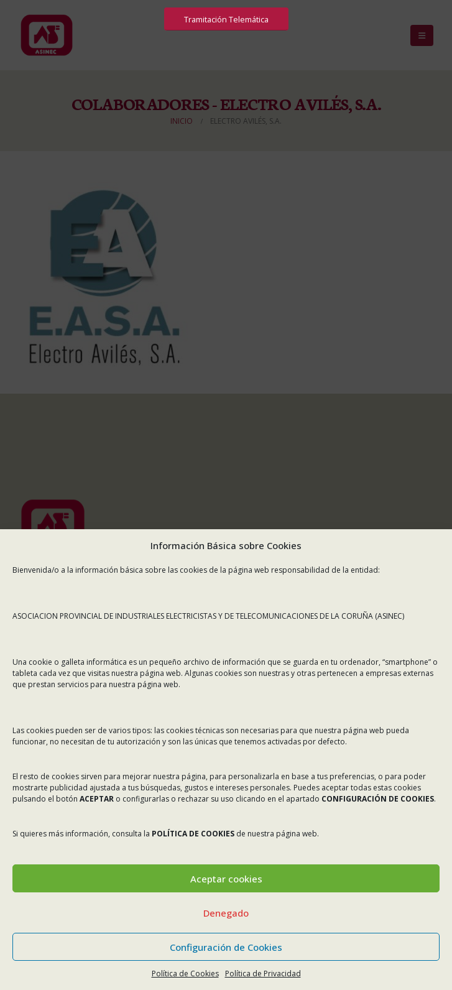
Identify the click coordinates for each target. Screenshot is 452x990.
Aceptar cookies (226, 878)
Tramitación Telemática (226, 19)
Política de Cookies (185, 973)
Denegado (226, 913)
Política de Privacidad (263, 973)
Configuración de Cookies (226, 947)
